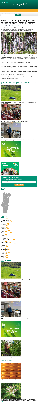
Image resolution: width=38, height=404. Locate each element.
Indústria (2, 241)
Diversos (3, 231)
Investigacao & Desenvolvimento (7, 243)
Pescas (2, 250)
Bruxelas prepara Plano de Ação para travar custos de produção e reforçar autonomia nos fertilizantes (18, 103)
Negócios (3, 245)
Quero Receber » (19, 184)
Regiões (2, 13)
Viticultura (3, 257)
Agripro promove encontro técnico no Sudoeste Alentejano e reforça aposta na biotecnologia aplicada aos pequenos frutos (17, 140)
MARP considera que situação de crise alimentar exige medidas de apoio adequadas (17, 357)
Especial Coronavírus (5, 232)
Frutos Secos (3, 238)
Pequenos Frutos (4, 249)
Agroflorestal (3, 223)
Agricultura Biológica (5, 220)
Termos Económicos (14, 13)
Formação (3, 235)
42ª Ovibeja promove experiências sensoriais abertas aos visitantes (14, 121)
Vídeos (2, 256)
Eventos (2, 234)
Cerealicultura (3, 228)
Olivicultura (3, 246)
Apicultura (3, 225)
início (2, 17)
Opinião (2, 248)
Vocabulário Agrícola (7, 13)
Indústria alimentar (4, 242)
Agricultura (14, 25)
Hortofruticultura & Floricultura (7, 239)
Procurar (18, 14)
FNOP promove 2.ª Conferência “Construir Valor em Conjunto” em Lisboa (16, 158)
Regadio (2, 253)
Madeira (8, 17)
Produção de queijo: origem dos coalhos (9, 379)
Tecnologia (3, 255)
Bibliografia (19, 13)
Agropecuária (3, 224)
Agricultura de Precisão (5, 221)
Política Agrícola (4, 252)
